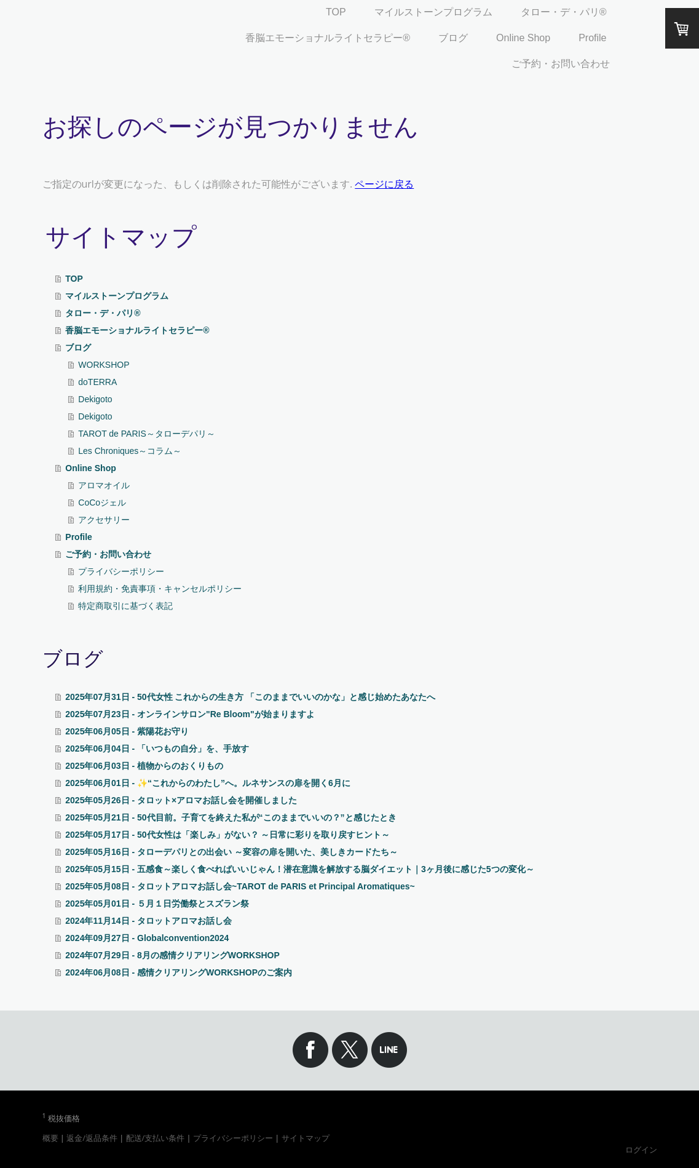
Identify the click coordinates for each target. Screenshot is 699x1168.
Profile (592, 38)
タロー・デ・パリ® (564, 12)
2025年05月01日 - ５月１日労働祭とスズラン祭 (157, 903)
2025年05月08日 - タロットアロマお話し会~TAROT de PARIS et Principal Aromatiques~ (239, 886)
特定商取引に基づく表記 (125, 606)
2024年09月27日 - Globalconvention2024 (147, 938)
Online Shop (523, 38)
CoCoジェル (102, 502)
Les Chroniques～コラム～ (129, 451)
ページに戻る (384, 184)
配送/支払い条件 (155, 1137)
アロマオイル (104, 485)
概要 (50, 1137)
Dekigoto (95, 399)
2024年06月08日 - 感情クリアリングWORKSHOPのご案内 (178, 972)
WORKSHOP (103, 365)
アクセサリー (104, 520)
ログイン (641, 1149)
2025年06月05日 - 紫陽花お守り (127, 731)
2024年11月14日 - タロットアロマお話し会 (148, 921)
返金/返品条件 (91, 1137)
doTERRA (97, 382)
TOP (336, 12)
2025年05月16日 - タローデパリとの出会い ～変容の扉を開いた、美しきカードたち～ (231, 852)
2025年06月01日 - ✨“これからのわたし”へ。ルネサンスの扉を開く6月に (207, 783)
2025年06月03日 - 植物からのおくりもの (144, 766)
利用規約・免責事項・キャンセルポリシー (160, 589)
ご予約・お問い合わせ (560, 63)
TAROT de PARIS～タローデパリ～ (146, 434)
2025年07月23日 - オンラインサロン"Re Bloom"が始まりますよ (189, 714)
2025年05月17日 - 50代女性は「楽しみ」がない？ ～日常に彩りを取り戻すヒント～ (227, 835)
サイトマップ (306, 1137)
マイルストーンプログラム (433, 12)
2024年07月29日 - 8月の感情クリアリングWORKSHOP (172, 955)
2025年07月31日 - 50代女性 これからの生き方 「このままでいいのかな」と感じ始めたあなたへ (250, 697)
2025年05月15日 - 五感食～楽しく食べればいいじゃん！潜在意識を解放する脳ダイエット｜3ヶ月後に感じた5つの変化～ (299, 869)
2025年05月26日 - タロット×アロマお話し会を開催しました (181, 800)
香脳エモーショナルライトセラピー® (327, 38)
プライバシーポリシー (121, 571)
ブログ (453, 38)
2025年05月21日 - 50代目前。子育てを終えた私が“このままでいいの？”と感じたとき (230, 817)
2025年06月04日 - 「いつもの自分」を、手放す (157, 748)
